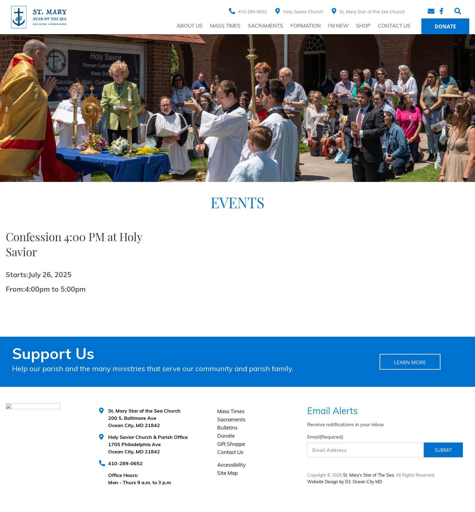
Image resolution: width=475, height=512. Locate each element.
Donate (445, 26)
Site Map (227, 473)
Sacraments (265, 26)
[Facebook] (442, 11)
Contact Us (394, 26)
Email (325, 437)
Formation (306, 26)
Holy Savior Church (303, 11)
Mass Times (225, 26)
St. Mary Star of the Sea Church (372, 11)
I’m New (338, 26)
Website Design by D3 (328, 482)
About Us (190, 26)
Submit (443, 450)
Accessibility (231, 465)
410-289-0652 (252, 11)
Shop (363, 26)
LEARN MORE (410, 362)
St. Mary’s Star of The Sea (368, 475)
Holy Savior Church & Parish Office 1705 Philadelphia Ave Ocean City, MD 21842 (148, 445)
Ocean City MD (367, 482)
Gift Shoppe (231, 444)
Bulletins (227, 428)
